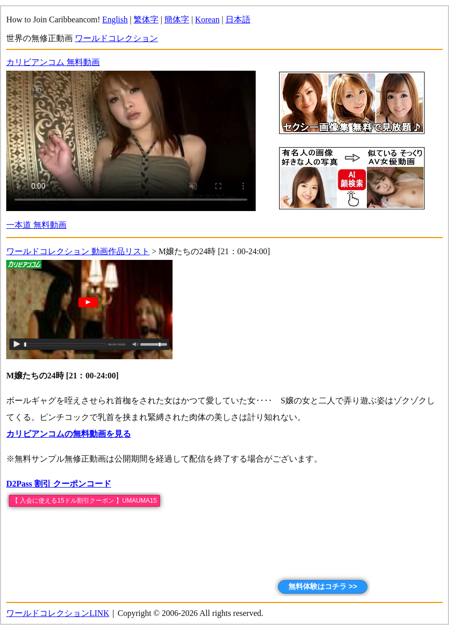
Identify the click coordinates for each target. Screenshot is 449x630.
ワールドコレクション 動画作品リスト (78, 251)
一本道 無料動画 (36, 224)
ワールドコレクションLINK (57, 613)
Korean (207, 19)
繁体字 (146, 19)
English (115, 19)
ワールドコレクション (116, 38)
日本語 (238, 19)
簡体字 (176, 19)
